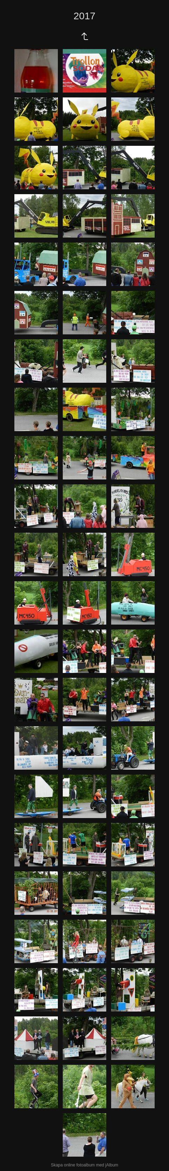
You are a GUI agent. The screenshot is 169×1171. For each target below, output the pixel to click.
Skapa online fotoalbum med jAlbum (84, 1165)
